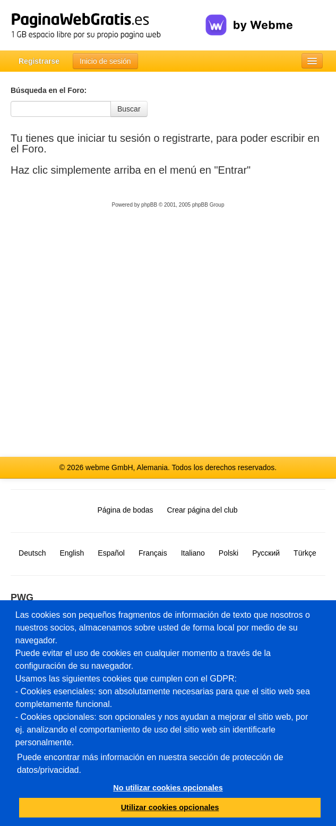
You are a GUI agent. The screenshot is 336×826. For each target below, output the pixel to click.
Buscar (129, 109)
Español (111, 553)
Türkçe (305, 553)
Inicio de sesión (105, 61)
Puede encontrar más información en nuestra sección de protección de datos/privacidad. (150, 763)
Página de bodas (125, 510)
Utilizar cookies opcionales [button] (170, 807)
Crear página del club (202, 510)
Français (153, 553)
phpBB (149, 205)
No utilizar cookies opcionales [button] (167, 788)
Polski (228, 553)
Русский (266, 553)
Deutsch (32, 553)
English (71, 553)
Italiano (193, 553)
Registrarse (39, 61)
